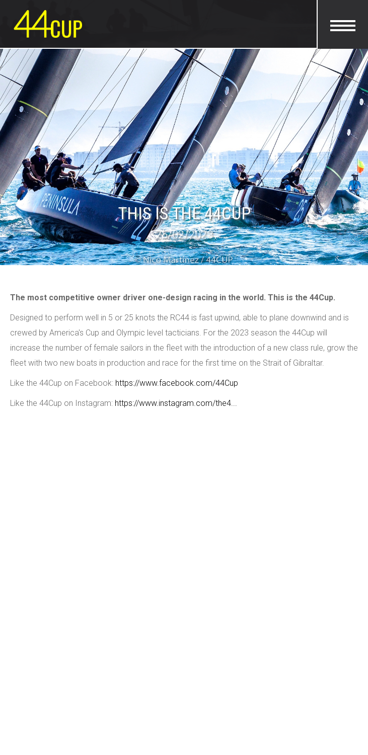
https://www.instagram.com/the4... (176, 403)
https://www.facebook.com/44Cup (176, 383)
